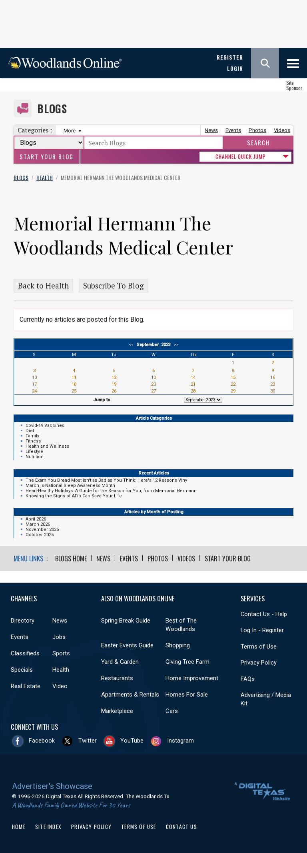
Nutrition (35, 456)
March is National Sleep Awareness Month (70, 485)
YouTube (132, 740)
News (211, 130)
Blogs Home (71, 558)
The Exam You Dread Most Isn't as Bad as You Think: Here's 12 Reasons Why (106, 480)
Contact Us (181, 827)
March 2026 (38, 524)
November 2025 (42, 529)
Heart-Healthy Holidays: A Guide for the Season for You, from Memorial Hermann (111, 490)
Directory (22, 620)
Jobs (59, 637)
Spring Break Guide (125, 620)
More (71, 131)
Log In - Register (262, 630)
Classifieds (25, 653)
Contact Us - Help (264, 614)
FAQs (248, 679)
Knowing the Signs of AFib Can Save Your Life (74, 496)
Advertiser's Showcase (52, 786)
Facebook (42, 740)
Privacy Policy (259, 662)
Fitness (33, 441)
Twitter (87, 740)
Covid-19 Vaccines (45, 425)
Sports (61, 653)
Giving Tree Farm (187, 661)
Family (32, 436)
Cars (171, 711)
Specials (22, 669)
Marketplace (117, 711)
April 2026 (36, 519)
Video (60, 686)
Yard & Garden (120, 661)
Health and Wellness (47, 446)
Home (19, 827)
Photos (257, 130)
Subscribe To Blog (113, 285)
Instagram (180, 740)
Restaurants (117, 678)
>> (175, 344)
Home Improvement (191, 678)
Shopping (177, 645)
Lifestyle (34, 451)
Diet (30, 430)
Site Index (48, 827)
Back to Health (43, 285)
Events (233, 130)
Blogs (52, 109)
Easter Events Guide (127, 645)
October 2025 (40, 534)
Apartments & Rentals (130, 694)
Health (60, 669)
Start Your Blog (47, 156)
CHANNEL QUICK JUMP (240, 156)
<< (132, 344)
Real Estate (25, 686)
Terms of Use (259, 646)
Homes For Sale (186, 694)
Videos (282, 130)
